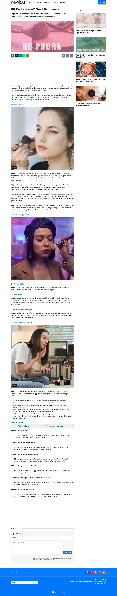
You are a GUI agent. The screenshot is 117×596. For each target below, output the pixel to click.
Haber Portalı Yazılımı (59, 592)
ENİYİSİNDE (62, 2)
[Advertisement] (42, 71)
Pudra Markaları (23, 426)
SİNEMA (54, 2)
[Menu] (104, 2)
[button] (63, 55)
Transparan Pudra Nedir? (55, 426)
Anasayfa (13, 572)
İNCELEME (47, 2)
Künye (19, 572)
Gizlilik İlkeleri (32, 572)
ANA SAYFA (31, 2)
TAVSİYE (39, 2)
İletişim (25, 572)
